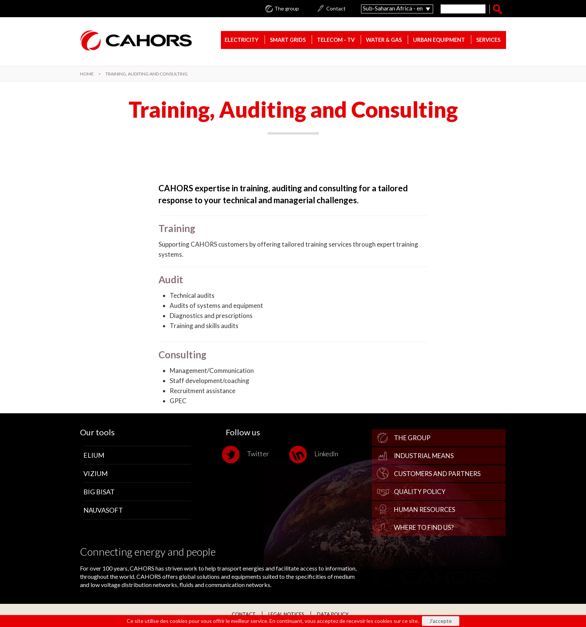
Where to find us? (424, 528)
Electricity (242, 40)
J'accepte (440, 621)
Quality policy (419, 492)
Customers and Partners (437, 474)
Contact (336, 8)
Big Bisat (99, 492)
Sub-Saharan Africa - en (393, 8)
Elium (93, 456)
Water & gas (384, 40)
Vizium (95, 474)
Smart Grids (288, 40)
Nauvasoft (103, 511)
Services (488, 40)
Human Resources (424, 510)
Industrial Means (424, 456)
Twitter (247, 455)
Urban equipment (439, 40)
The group (286, 8)
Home (87, 74)
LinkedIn (315, 455)
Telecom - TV (336, 40)
